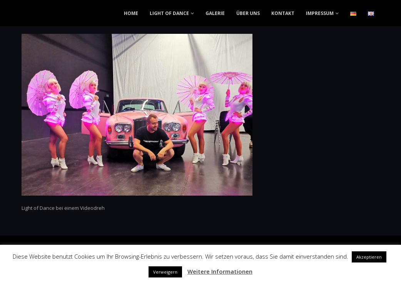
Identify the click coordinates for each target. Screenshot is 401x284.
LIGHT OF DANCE (169, 13)
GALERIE (215, 13)
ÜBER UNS (248, 13)
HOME (131, 13)
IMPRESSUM (320, 13)
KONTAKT (282, 13)
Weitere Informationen (219, 271)
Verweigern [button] (165, 272)
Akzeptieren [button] (369, 257)
